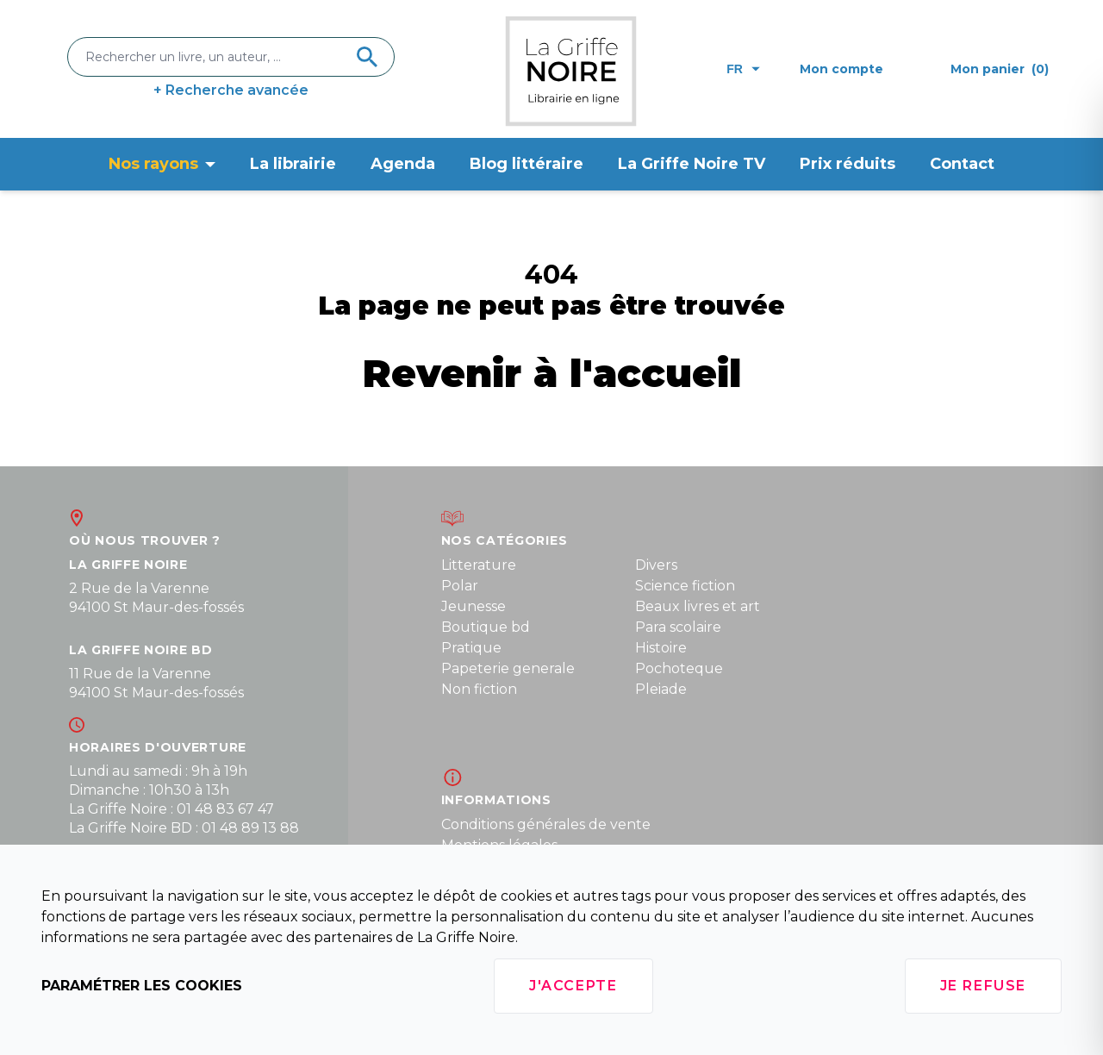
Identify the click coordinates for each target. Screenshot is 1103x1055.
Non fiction (479, 689)
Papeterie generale (508, 668)
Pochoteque (679, 668)
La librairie (293, 163)
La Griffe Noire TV (691, 163)
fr (743, 69)
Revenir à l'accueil (552, 372)
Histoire (661, 648)
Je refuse (983, 985)
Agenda (403, 163)
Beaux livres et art (697, 606)
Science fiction (685, 585)
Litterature (478, 565)
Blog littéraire (526, 163)
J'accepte (573, 985)
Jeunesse (473, 606)
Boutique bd (485, 627)
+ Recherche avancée (230, 90)
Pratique (471, 648)
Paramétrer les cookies (141, 985)
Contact (962, 163)
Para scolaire (678, 627)
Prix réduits (847, 163)
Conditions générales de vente (546, 824)
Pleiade (661, 689)
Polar (459, 585)
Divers (656, 565)
